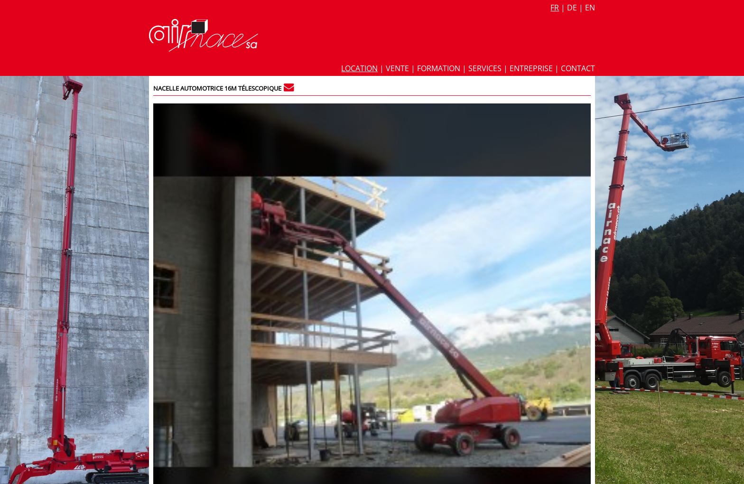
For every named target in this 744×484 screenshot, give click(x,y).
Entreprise (531, 68)
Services (485, 68)
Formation (438, 68)
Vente (397, 68)
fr (554, 7)
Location (359, 68)
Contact (578, 68)
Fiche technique (479, 123)
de (572, 7)
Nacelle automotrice (483, 243)
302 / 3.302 (569, 110)
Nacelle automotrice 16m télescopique (217, 88)
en (590, 7)
